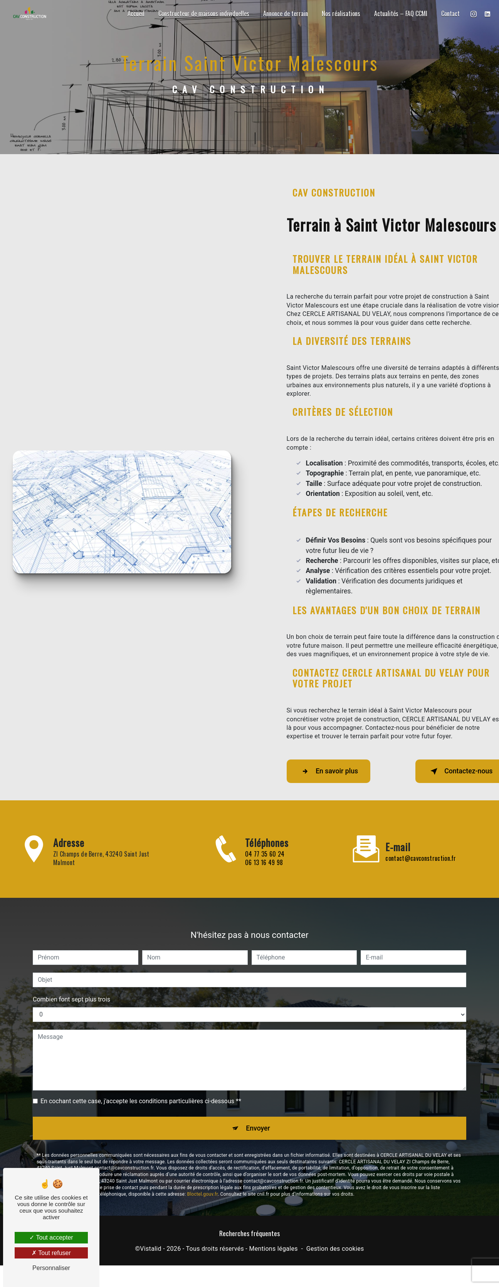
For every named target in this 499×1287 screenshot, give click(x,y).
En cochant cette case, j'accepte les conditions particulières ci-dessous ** (140, 1065)
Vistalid (150, 1251)
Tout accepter (51, 1237)
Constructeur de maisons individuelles (202, 13)
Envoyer (258, 1093)
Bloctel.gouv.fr (202, 1161)
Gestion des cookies (335, 1251)
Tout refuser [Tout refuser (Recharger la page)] (51, 1253)
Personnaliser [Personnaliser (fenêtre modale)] (51, 1268)
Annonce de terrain (284, 13)
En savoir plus (333, 771)
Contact (449, 13)
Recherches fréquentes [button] (249, 1236)
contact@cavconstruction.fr (420, 822)
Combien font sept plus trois (71, 963)
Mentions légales (273, 1251)
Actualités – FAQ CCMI (399, 13)
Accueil (134, 13)
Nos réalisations (339, 13)
